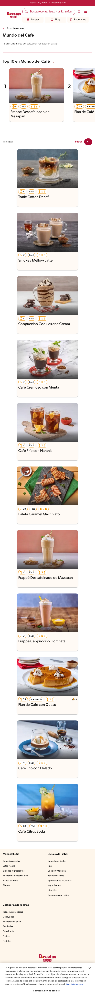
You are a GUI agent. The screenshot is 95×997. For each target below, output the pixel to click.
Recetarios (77, 19)
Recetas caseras (56, 876)
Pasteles (7, 941)
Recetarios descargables (16, 876)
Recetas (33, 19)
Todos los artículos (57, 861)
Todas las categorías (13, 912)
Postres (7, 936)
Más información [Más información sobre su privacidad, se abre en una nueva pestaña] (25, 984)
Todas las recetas (16, 28)
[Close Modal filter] (88, 141)
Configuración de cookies (46, 991)
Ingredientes (54, 885)
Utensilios (53, 890)
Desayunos (9, 917)
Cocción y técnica (57, 871)
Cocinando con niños (59, 895)
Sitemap (7, 885)
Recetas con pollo (12, 922)
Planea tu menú (11, 880)
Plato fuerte (9, 931)
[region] (47, 978)
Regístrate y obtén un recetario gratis (47, 3)
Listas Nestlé (9, 866)
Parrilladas (8, 926)
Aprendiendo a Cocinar (60, 880)
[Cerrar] (89, 965)
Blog (55, 19)
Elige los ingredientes (14, 871)
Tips (50, 866)
